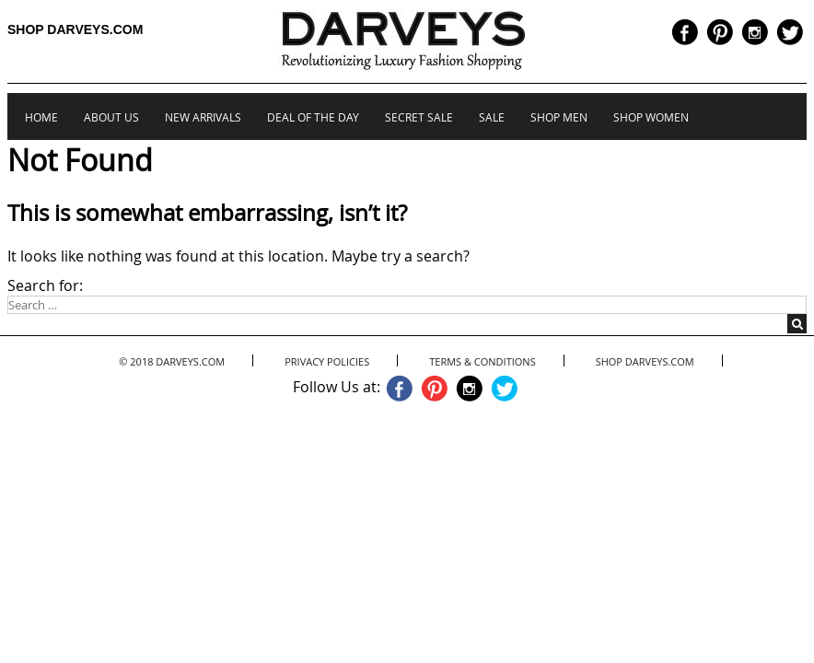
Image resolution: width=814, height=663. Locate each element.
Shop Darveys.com (75, 29)
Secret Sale (419, 117)
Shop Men (558, 117)
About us (111, 117)
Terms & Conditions (482, 361)
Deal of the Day (313, 117)
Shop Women (651, 117)
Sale (492, 117)
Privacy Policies (327, 361)
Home (41, 117)
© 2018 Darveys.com (172, 361)
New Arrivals (203, 117)
